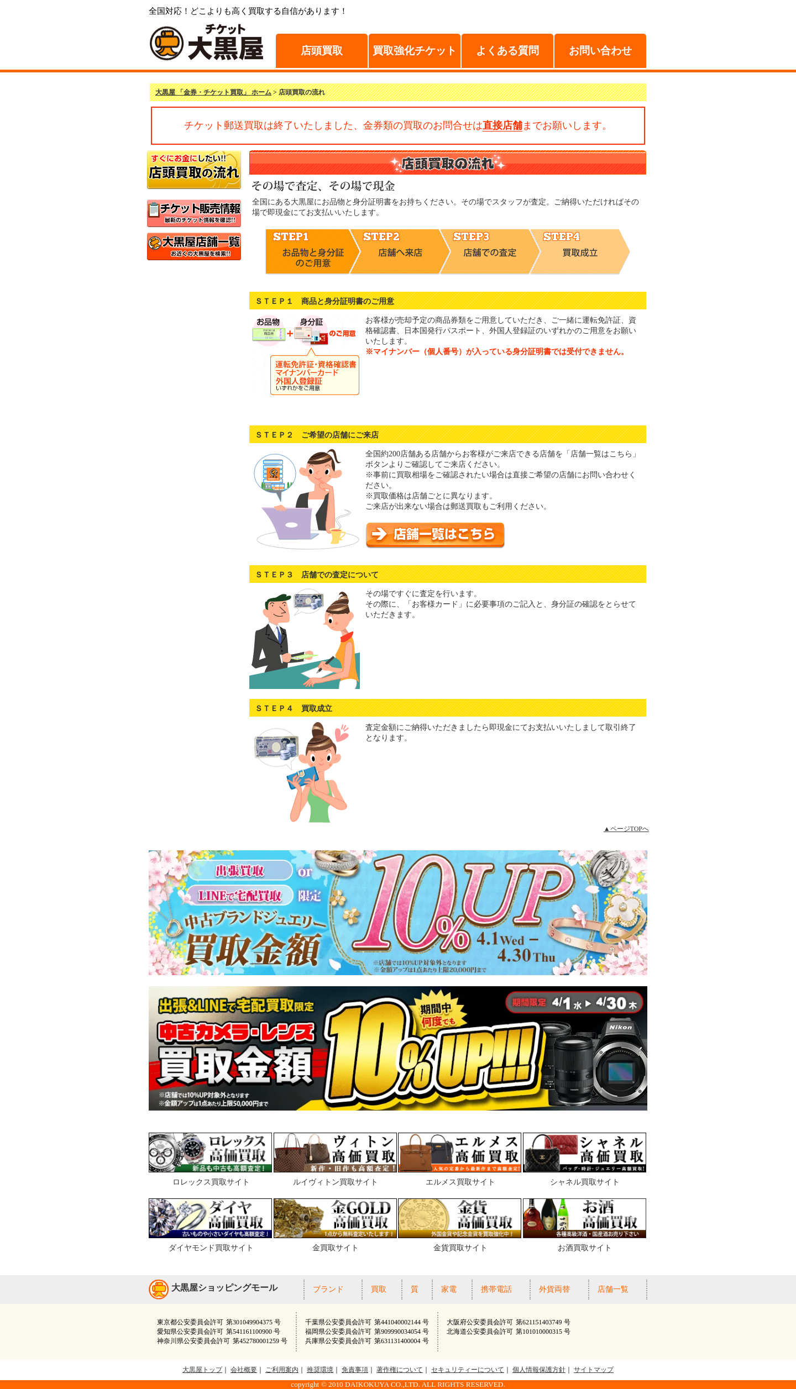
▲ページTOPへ (626, 829)
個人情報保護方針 (538, 1370)
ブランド (328, 1289)
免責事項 (355, 1370)
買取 (378, 1289)
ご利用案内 (281, 1370)
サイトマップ (594, 1370)
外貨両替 (554, 1289)
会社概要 (244, 1370)
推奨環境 (320, 1370)
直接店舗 (502, 125)
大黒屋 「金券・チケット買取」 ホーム (213, 92)
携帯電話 (496, 1289)
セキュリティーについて (467, 1370)
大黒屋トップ (202, 1370)
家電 (449, 1289)
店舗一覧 (613, 1289)
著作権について (399, 1370)
